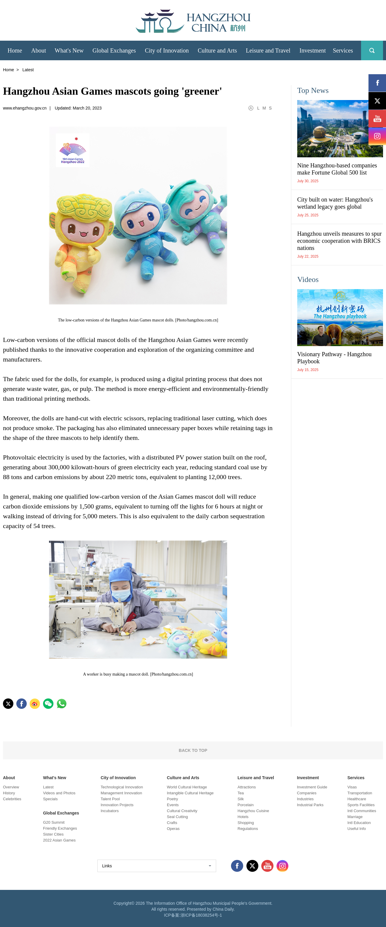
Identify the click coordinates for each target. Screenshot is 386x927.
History (9, 793)
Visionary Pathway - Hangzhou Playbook (334, 358)
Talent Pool (110, 799)
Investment (308, 777)
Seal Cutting (177, 817)
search (372, 50)
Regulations (248, 828)
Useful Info (356, 828)
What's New (54, 777)
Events (173, 805)
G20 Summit (53, 822)
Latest (48, 787)
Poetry (172, 799)
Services (356, 777)
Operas (173, 828)
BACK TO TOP (193, 750)
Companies (307, 793)
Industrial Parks (310, 805)
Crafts (172, 822)
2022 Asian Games (59, 840)
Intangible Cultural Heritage (190, 793)
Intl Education (359, 822)
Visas (352, 787)
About (9, 777)
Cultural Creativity (182, 811)
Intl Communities (361, 811)
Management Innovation (121, 793)
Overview (11, 787)
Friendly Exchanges (60, 828)
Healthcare (356, 799)
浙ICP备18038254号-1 (201, 915)
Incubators (110, 811)
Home (8, 69)
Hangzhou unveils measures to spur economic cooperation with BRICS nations (339, 240)
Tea (241, 793)
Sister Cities (53, 834)
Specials (50, 799)
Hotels (243, 817)
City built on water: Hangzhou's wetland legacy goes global (335, 203)
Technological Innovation (122, 787)
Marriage (355, 817)
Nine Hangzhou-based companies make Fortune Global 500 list (337, 169)
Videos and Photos (59, 793)
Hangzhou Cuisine (253, 811)
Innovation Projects (117, 805)
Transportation (359, 793)
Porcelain (246, 805)
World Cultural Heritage (187, 787)
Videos (308, 279)
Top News (313, 90)
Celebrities (12, 799)
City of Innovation (118, 777)
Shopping (246, 822)
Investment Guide (312, 787)
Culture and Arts (183, 777)
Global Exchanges (61, 813)
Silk (241, 799)
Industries (305, 799)
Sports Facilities (361, 805)
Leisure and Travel (256, 777)
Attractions (247, 787)
